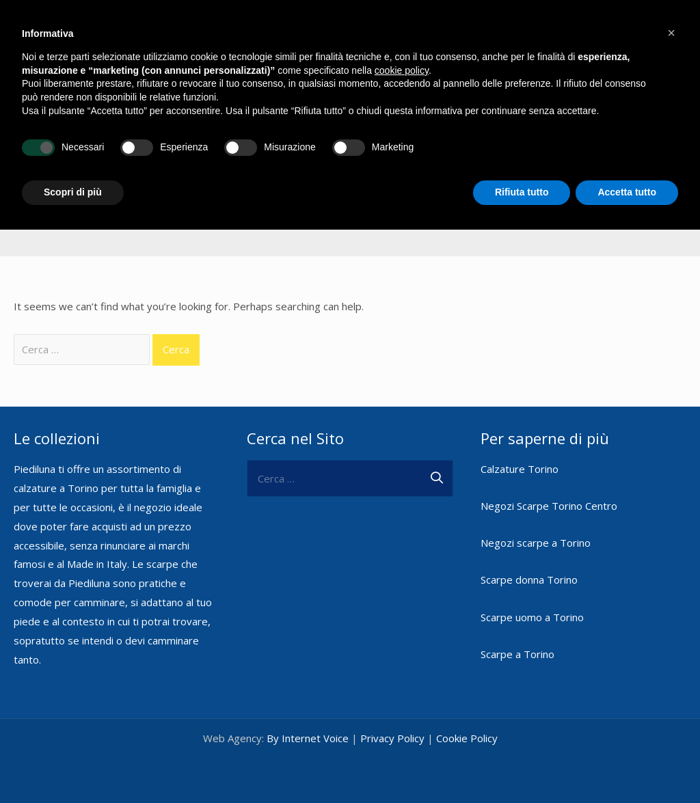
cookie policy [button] (402, 70)
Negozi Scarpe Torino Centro (549, 504)
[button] (671, 33)
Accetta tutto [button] (626, 192)
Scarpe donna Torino (529, 577)
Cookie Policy (467, 736)
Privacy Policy (392, 736)
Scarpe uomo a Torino (532, 614)
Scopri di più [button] (73, 192)
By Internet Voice (308, 736)
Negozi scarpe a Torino (536, 540)
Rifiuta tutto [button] (522, 192)
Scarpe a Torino (517, 651)
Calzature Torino (519, 466)
